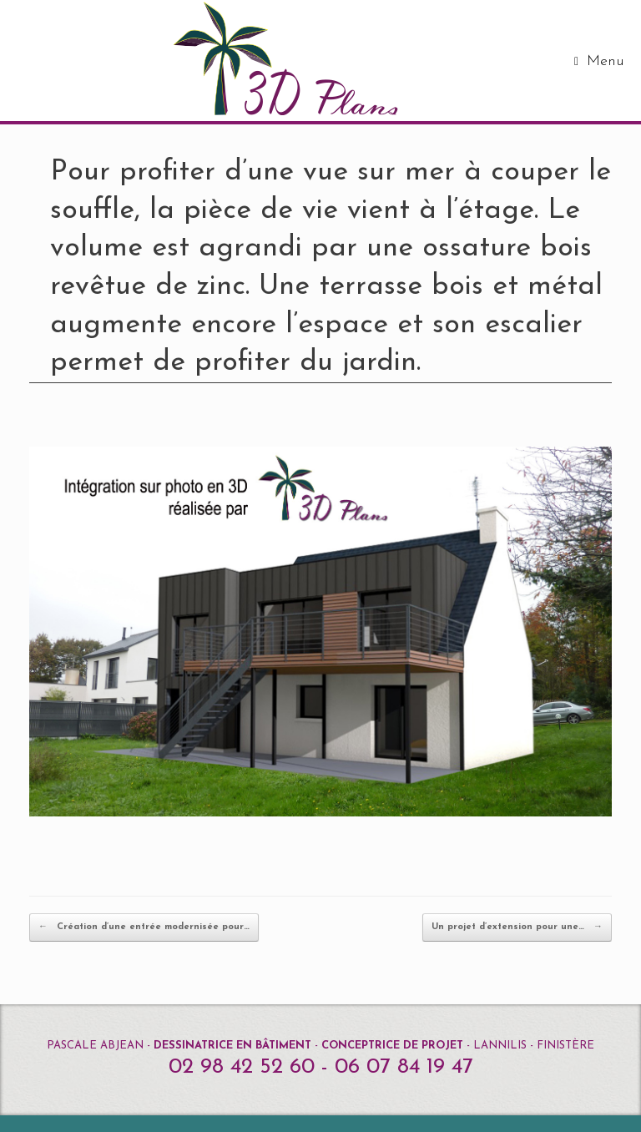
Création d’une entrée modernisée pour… (144, 927)
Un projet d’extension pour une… (517, 927)
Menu (599, 61)
